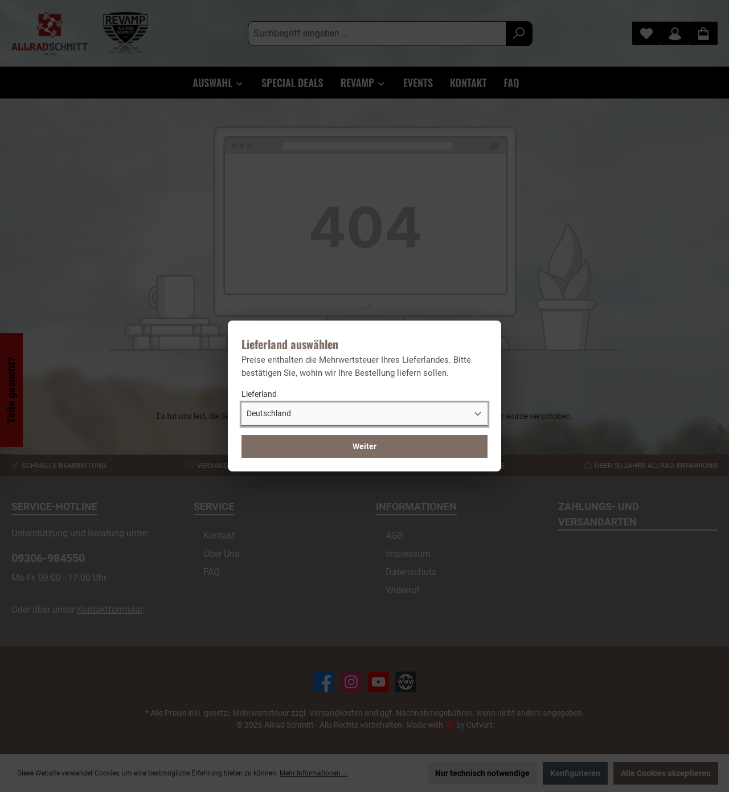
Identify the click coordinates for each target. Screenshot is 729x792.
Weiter (364, 446)
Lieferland (259, 394)
